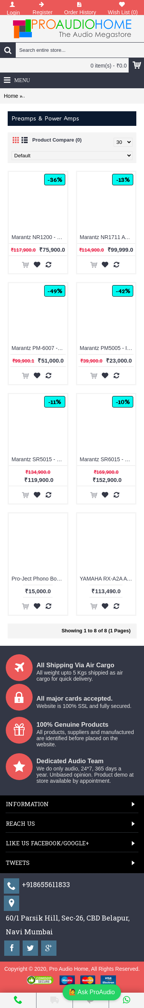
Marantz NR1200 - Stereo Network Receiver (39, 237)
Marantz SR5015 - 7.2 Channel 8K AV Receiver (39, 459)
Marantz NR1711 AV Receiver (108, 237)
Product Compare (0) (57, 140)
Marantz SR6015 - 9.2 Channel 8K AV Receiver (108, 459)
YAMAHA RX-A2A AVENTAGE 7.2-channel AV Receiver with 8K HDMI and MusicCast (108, 579)
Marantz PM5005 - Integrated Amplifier (108, 348)
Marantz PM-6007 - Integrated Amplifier (39, 348)
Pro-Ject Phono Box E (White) (39, 579)
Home (11, 96)
